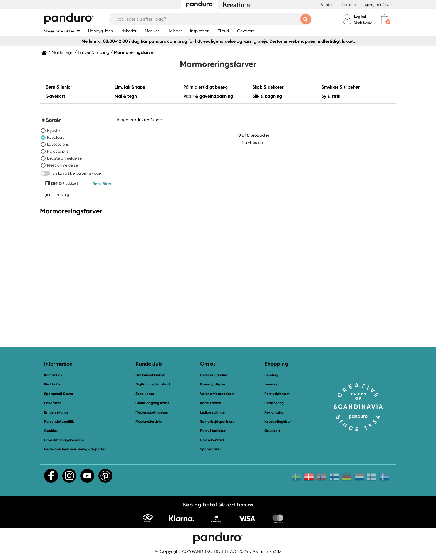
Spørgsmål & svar (378, 5)
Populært (55, 137)
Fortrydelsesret (277, 394)
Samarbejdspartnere (217, 421)
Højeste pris (58, 151)
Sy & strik (330, 96)
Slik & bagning (267, 96)
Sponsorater (210, 449)
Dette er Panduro (214, 375)
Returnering (274, 403)
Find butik (52, 384)
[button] (62, 31)
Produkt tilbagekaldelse (64, 440)
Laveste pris (58, 144)
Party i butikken (213, 431)
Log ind (360, 16)
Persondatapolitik (59, 421)
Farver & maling (93, 52)
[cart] (385, 19)
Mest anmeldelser (63, 165)
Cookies (51, 431)
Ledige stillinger (213, 412)
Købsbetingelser (277, 421)
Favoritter (52, 403)
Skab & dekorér (268, 87)
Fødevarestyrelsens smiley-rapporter (75, 449)
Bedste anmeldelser (65, 158)
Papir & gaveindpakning (208, 96)
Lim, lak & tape (130, 87)
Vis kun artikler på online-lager (77, 173)
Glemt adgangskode (152, 403)
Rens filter (102, 183)
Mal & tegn (62, 52)
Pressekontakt (212, 440)
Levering (271, 384)
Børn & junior (59, 87)
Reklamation (274, 412)
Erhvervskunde (56, 412)
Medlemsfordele (148, 421)
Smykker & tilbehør (340, 87)
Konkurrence (210, 403)
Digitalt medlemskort (152, 384)
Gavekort (55, 96)
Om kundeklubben (150, 375)
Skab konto (363, 22)
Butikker (327, 5)
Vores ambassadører (217, 394)
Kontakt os (349, 5)
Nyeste (53, 130)
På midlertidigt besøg (206, 87)
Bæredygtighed (213, 384)
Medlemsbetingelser (151, 412)
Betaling (271, 375)
